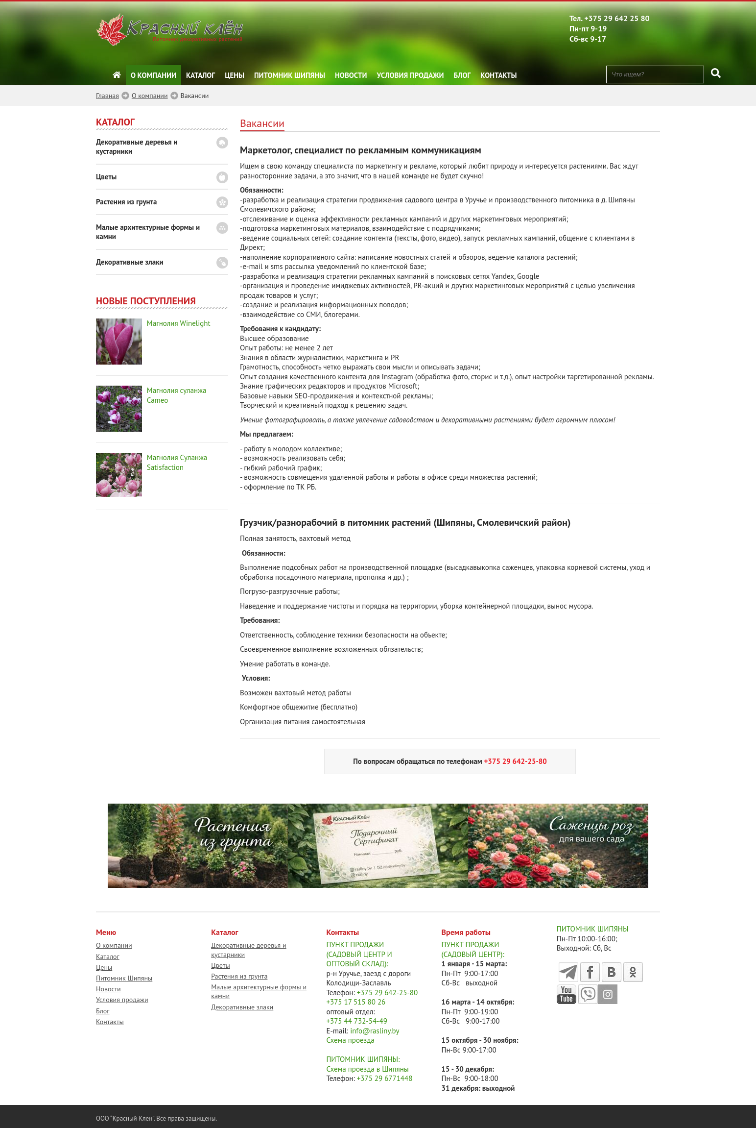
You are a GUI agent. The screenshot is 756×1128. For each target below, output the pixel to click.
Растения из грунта (126, 201)
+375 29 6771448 (385, 1078)
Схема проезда (350, 1040)
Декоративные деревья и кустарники (137, 146)
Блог (462, 75)
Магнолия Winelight (179, 323)
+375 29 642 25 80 (617, 18)
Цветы (106, 176)
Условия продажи (410, 75)
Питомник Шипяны (289, 75)
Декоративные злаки (130, 262)
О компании (153, 75)
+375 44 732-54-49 (356, 1021)
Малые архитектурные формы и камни (148, 232)
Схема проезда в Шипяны (367, 1069)
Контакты (498, 75)
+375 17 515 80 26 (355, 1001)
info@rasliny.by (374, 1030)
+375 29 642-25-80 (387, 992)
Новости (351, 75)
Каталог (200, 75)
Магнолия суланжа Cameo (177, 395)
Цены (234, 75)
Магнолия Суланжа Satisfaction (177, 462)
